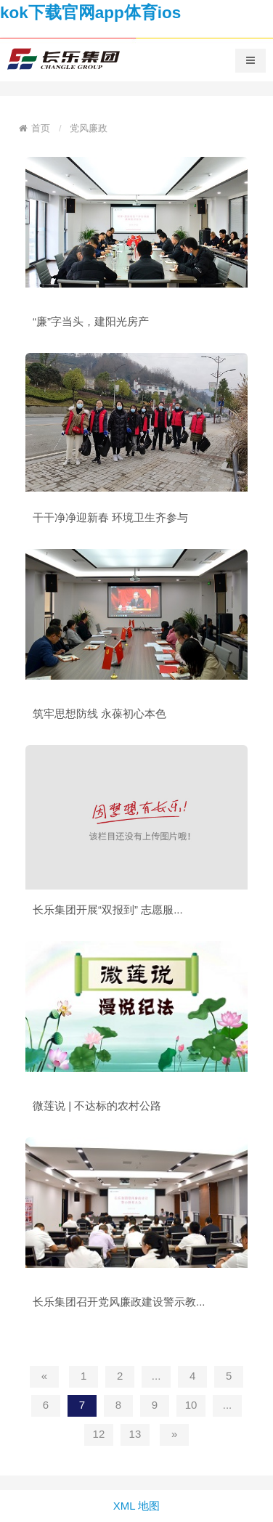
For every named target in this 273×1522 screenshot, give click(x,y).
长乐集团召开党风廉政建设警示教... (119, 1301)
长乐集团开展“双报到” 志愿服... (108, 909)
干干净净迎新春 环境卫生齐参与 (110, 517)
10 (191, 1405)
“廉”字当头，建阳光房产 (91, 321)
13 (135, 1434)
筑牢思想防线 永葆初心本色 (99, 713)
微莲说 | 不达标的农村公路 (97, 1105)
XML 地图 (136, 1505)
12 (99, 1434)
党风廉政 (88, 128)
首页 (40, 128)
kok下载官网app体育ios (90, 13)
